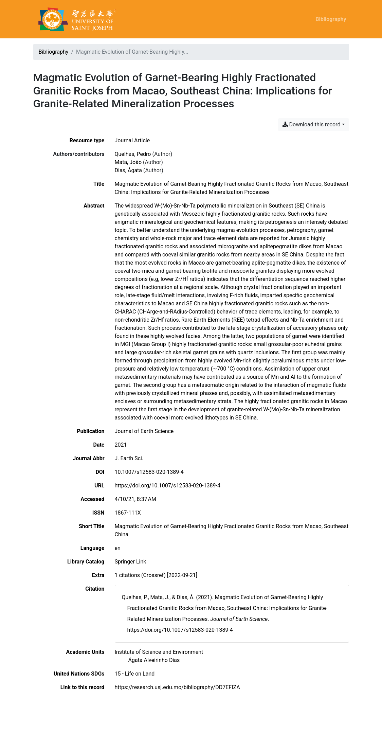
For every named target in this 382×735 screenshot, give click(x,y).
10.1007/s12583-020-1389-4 (149, 472)
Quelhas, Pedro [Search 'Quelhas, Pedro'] (133, 154)
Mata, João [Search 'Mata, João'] (128, 162)
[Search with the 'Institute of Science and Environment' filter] (159, 652)
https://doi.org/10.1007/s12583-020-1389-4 (167, 485)
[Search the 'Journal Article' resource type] (132, 140)
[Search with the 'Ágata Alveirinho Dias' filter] (154, 660)
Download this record (312, 124)
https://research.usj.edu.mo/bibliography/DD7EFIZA (177, 687)
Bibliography (330, 19)
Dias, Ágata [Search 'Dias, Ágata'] (128, 170)
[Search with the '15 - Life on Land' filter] (135, 673)
